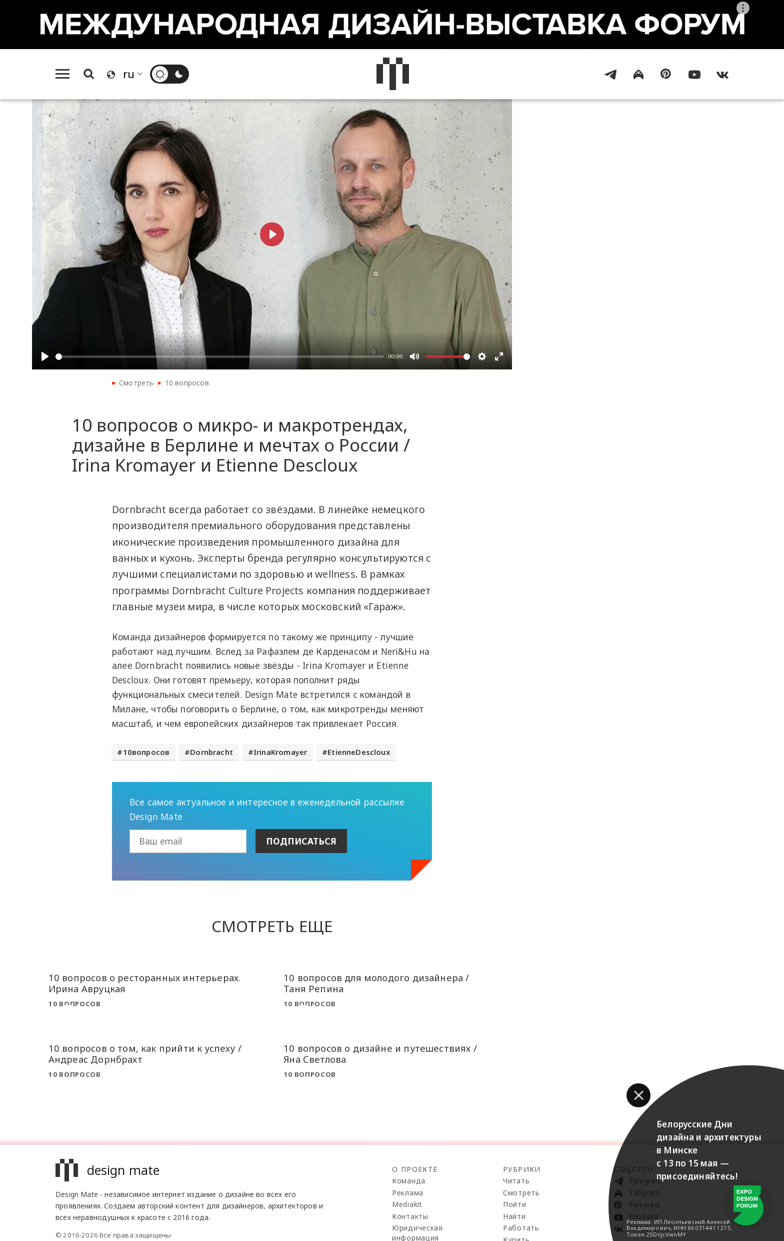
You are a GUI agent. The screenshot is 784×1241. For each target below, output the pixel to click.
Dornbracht (211, 752)
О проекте (415, 1169)
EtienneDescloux (359, 752)
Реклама (408, 1192)
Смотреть (136, 382)
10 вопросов (187, 382)
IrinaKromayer (280, 752)
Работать (521, 1227)
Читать (516, 1180)
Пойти (514, 1204)
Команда (409, 1180)
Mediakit (407, 1204)
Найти (514, 1216)
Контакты (410, 1216)
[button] (638, 1095)
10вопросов (146, 752)
